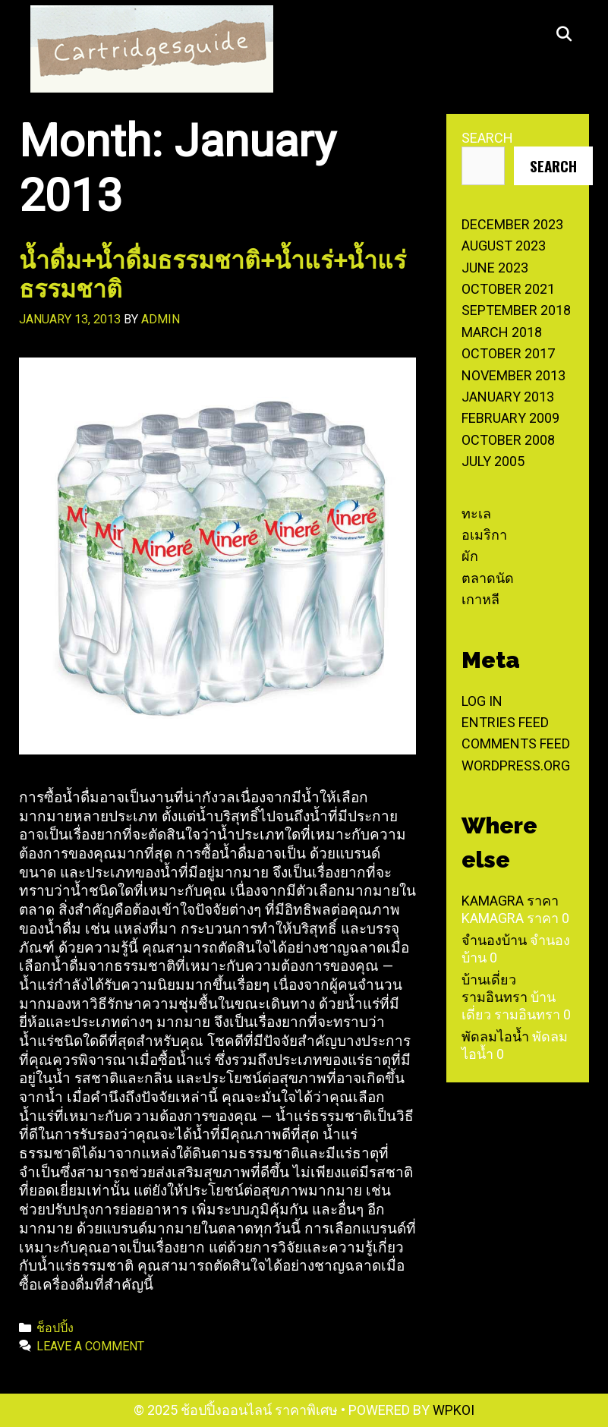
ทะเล (476, 513)
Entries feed (505, 722)
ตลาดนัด (488, 578)
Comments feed (516, 743)
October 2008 (508, 440)
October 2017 (508, 353)
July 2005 (493, 461)
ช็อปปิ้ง (55, 1328)
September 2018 (516, 310)
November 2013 (513, 375)
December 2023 (512, 224)
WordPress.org (516, 765)
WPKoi (453, 1410)
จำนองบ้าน (494, 940)
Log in (482, 701)
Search (487, 138)
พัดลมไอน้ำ (495, 1036)
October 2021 (508, 289)
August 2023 (504, 246)
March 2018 (502, 332)
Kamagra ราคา (510, 901)
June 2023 (495, 268)
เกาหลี (480, 599)
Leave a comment (90, 1346)
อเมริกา (484, 535)
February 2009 (510, 418)
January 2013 (508, 397)
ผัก (470, 556)
